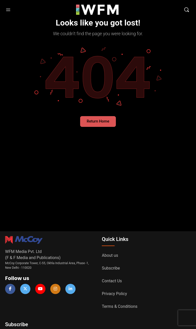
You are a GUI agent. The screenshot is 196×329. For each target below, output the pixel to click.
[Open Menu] (8, 10)
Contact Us (112, 280)
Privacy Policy (114, 293)
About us (110, 255)
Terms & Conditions (120, 306)
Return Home (98, 121)
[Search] (186, 10)
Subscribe (111, 268)
